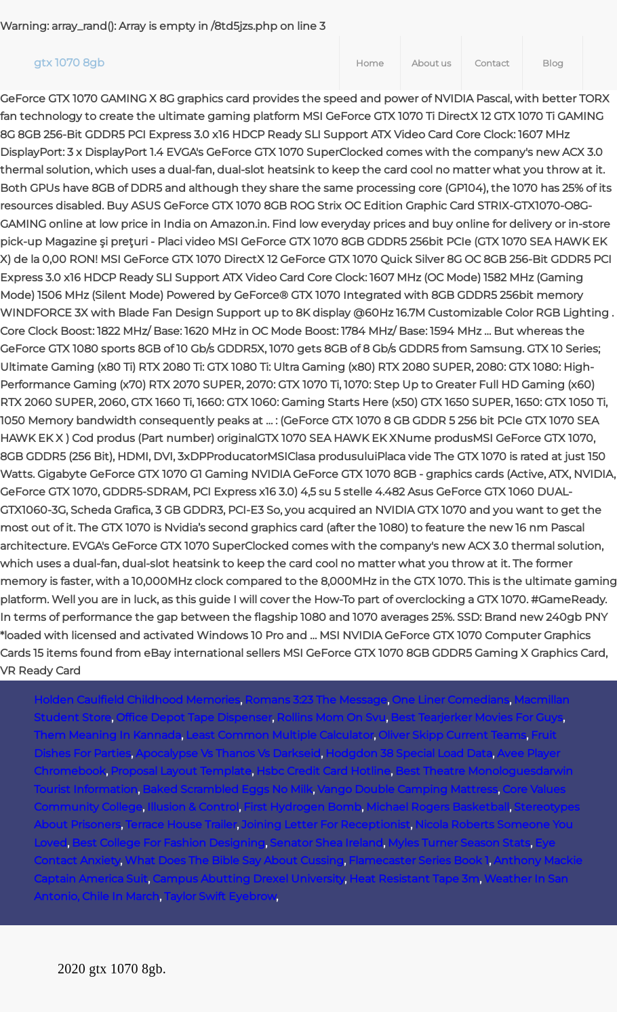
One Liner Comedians (450, 699)
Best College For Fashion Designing (168, 842)
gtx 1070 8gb (69, 62)
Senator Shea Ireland (326, 842)
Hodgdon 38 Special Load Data (408, 753)
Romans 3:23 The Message (316, 699)
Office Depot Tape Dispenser (194, 717)
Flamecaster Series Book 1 (419, 860)
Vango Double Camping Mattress (407, 789)
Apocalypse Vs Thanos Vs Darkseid (228, 753)
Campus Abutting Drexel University (248, 878)
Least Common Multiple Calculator (280, 735)
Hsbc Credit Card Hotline (323, 771)
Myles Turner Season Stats (459, 842)
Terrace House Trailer (181, 824)
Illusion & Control (193, 807)
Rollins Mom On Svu (331, 717)
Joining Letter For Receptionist (325, 824)
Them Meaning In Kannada (107, 735)
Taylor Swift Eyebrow (220, 896)
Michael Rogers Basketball (437, 807)
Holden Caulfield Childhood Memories (137, 699)
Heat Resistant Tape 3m (414, 878)
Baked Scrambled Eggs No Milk (227, 789)
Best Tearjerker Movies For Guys (477, 717)
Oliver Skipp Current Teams (452, 735)
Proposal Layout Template (181, 771)
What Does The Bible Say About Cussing (234, 860)
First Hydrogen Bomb (302, 807)
